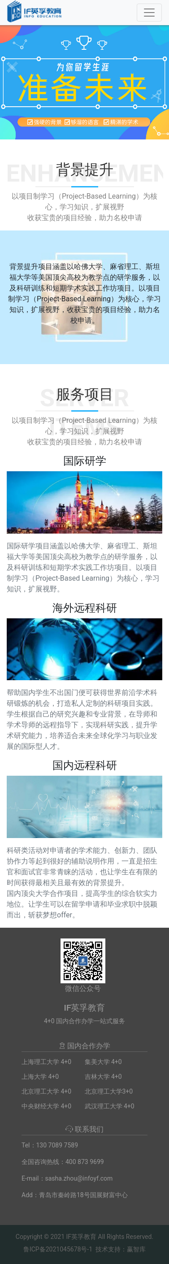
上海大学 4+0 (40, 1076)
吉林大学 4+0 (103, 1076)
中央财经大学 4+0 (46, 1106)
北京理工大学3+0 (109, 1091)
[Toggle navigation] (149, 13)
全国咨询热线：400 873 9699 (63, 1161)
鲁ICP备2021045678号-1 (57, 1249)
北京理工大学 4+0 (46, 1091)
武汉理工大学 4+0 (109, 1106)
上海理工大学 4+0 (46, 1061)
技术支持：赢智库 (120, 1249)
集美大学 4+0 (103, 1061)
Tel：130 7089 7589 (50, 1145)
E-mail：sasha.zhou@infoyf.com (67, 1178)
